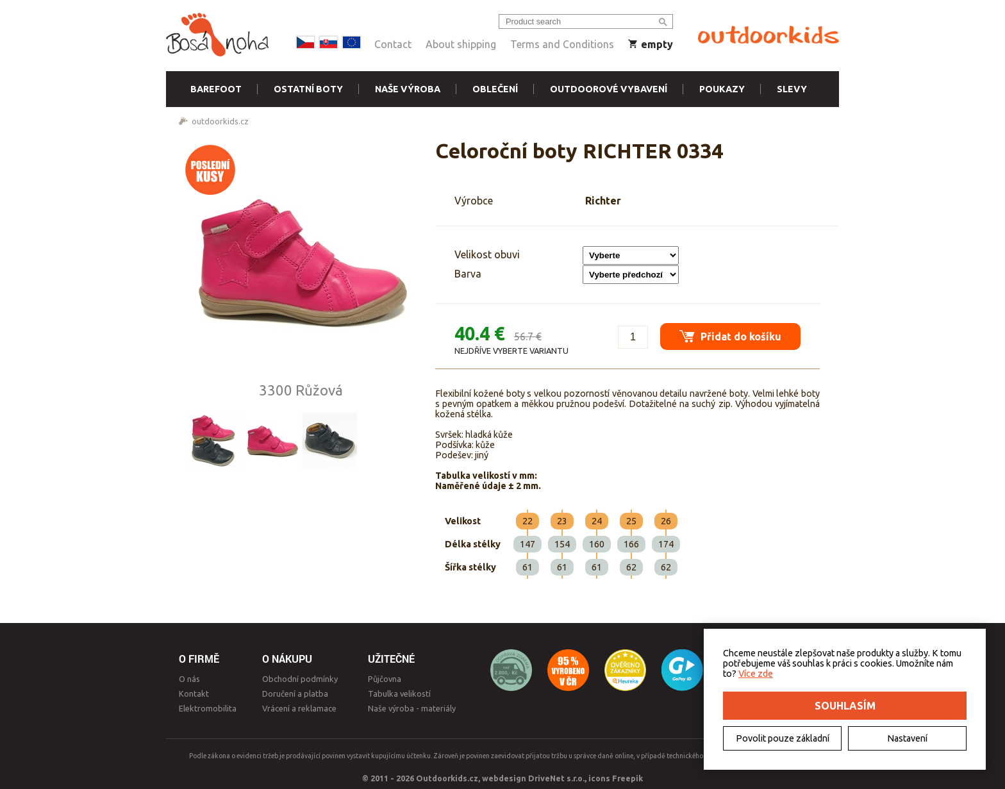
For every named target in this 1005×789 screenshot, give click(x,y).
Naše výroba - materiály (412, 708)
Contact (392, 44)
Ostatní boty (308, 89)
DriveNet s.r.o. (556, 778)
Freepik (627, 778)
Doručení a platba (295, 693)
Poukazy (722, 89)
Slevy (792, 89)
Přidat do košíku (730, 336)
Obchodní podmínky (300, 678)
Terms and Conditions (562, 44)
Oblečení (495, 89)
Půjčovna (384, 678)
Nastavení (907, 738)
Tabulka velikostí (399, 693)
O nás (189, 678)
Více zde (755, 674)
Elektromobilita (208, 708)
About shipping (461, 44)
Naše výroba (407, 89)
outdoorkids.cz (220, 121)
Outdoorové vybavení (608, 89)
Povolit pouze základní (782, 738)
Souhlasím (845, 705)
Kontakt (194, 693)
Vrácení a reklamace (299, 708)
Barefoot (216, 89)
